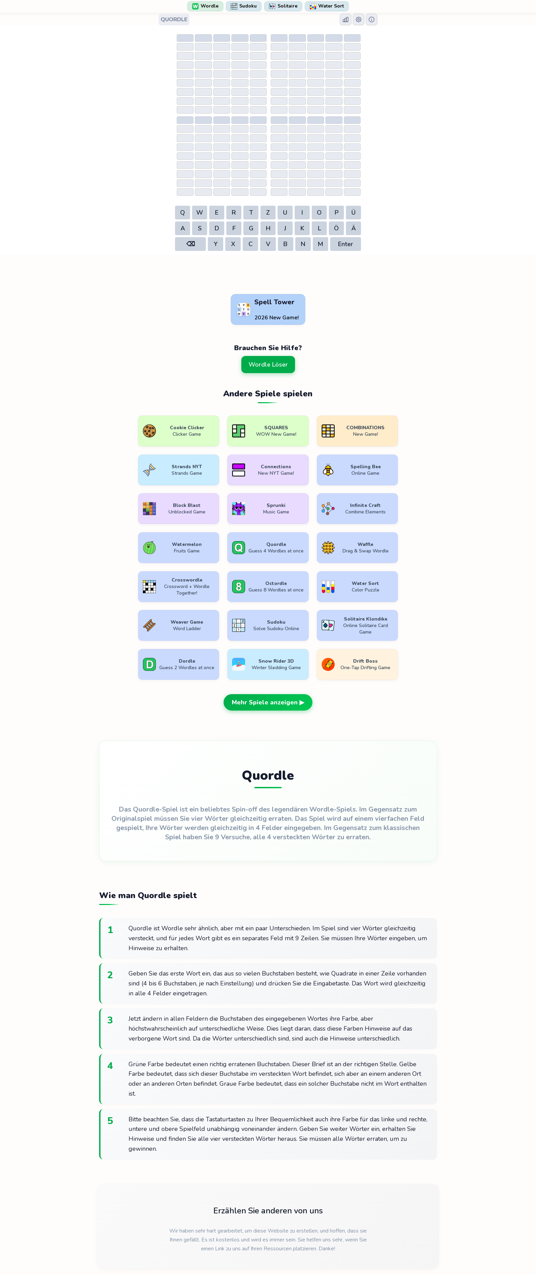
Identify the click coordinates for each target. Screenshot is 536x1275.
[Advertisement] (268, 274)
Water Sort (327, 6)
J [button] (285, 228)
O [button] (319, 212)
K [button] (302, 228)
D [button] (217, 228)
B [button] (285, 244)
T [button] (251, 212)
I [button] (302, 212)
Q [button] (182, 212)
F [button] (234, 228)
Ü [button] (353, 212)
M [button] (320, 244)
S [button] (200, 228)
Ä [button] (353, 228)
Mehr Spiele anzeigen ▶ (268, 664)
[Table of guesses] (221, 73)
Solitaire (283, 6)
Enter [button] (345, 244)
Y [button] (215, 244)
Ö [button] (336, 228)
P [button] (336, 212)
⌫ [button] (190, 244)
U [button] (285, 212)
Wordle (205, 6)
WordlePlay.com (279, 1259)
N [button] (303, 244)
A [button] (182, 228)
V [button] (268, 244)
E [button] (216, 212)
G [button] (251, 228)
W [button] (199, 212)
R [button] (234, 212)
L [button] (319, 228)
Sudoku (244, 6)
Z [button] (268, 212)
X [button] (233, 244)
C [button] (251, 244)
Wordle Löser (268, 364)
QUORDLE (174, 19)
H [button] (268, 228)
